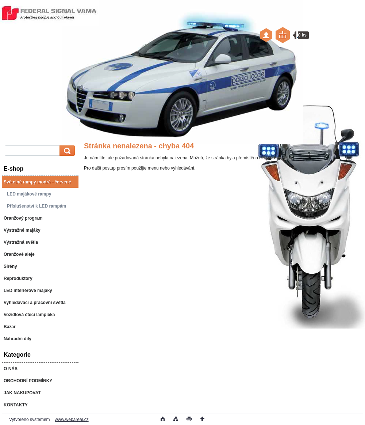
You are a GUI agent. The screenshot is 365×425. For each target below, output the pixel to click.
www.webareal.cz (72, 419)
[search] (66, 150)
